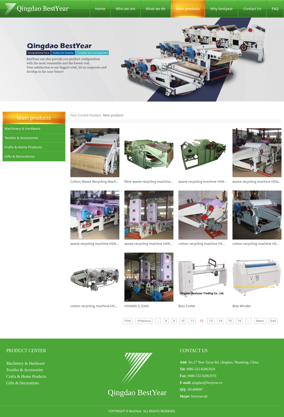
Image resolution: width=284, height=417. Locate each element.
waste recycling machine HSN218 (150, 243)
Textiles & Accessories (21, 137)
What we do (155, 8)
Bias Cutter (187, 306)
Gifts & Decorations (20, 156)
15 (230, 321)
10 (182, 321)
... (158, 321)
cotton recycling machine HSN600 (204, 243)
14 (220, 321)
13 (211, 321)
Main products (188, 8)
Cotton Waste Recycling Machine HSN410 (102, 181)
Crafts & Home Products (23, 147)
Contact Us (252, 8)
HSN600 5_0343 (136, 306)
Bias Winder (241, 306)
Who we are (125, 8)
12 (201, 321)
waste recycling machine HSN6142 (97, 243)
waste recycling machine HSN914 (204, 181)
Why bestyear (221, 8)
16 (239, 321)
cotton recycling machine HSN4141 (97, 306)
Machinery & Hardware (22, 128)
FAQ (275, 8)
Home (100, 8)
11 (192, 321)
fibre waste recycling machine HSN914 (154, 181)
